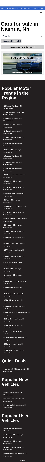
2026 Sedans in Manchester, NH (13, 195)
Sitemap (22, 460)
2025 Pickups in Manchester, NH (13, 232)
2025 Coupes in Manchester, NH (13, 226)
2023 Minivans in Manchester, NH (14, 351)
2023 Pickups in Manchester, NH (13, 295)
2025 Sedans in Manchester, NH (13, 182)
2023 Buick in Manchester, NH (13, 301)
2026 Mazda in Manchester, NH (13, 113)
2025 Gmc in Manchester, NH (12, 201)
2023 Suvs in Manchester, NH (12, 170)
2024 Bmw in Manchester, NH (12, 132)
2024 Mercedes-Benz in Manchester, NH (16, 314)
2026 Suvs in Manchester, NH (12, 107)
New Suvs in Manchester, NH (12, 394)
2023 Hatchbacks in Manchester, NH (15, 339)
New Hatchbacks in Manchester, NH (14, 406)
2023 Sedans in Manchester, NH (13, 189)
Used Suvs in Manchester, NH (12, 430)
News (9, 8)
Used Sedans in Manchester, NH (13, 436)
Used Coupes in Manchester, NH (13, 442)
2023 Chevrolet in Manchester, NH (14, 245)
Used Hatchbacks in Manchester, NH (15, 455)
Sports (30, 8)
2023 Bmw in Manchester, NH (12, 164)
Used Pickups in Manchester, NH (13, 449)
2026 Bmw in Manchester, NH (12, 126)
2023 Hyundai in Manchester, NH (13, 320)
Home (3, 8)
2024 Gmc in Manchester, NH (12, 289)
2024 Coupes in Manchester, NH (13, 276)
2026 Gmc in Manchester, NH (12, 151)
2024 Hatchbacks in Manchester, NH (15, 282)
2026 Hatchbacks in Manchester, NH (15, 207)
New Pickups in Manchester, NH (13, 400)
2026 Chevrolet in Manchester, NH (14, 176)
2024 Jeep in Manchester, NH (12, 264)
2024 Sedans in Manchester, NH (13, 214)
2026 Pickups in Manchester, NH (13, 138)
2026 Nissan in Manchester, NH (13, 345)
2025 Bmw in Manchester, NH (12, 120)
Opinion (36, 8)
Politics (15, 8)
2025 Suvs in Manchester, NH (12, 157)
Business (22, 8)
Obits (42, 8)
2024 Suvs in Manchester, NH (12, 145)
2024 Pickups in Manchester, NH (13, 257)
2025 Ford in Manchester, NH (12, 333)
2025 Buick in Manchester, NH (13, 326)
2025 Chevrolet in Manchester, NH (14, 239)
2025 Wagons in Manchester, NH (13, 251)
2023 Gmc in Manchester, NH (12, 270)
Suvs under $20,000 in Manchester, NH (16, 370)
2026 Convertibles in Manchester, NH (15, 220)
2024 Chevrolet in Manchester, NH (14, 308)
